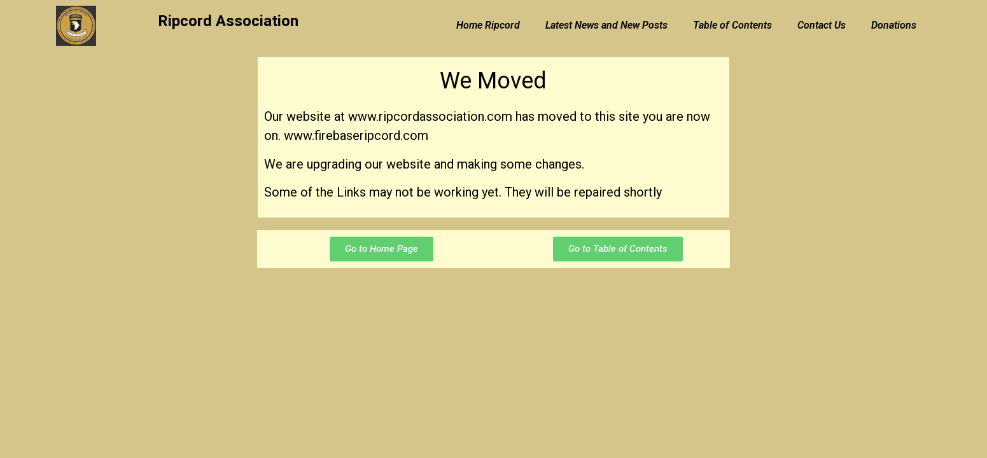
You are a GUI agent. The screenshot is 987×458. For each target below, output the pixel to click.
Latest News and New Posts (606, 25)
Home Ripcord (488, 25)
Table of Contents (732, 25)
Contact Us (821, 25)
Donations (893, 25)
